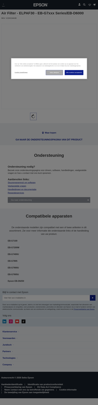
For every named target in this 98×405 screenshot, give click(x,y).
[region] (49, 68)
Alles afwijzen (54, 72)
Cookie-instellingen (21, 72)
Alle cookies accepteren (74, 72)
